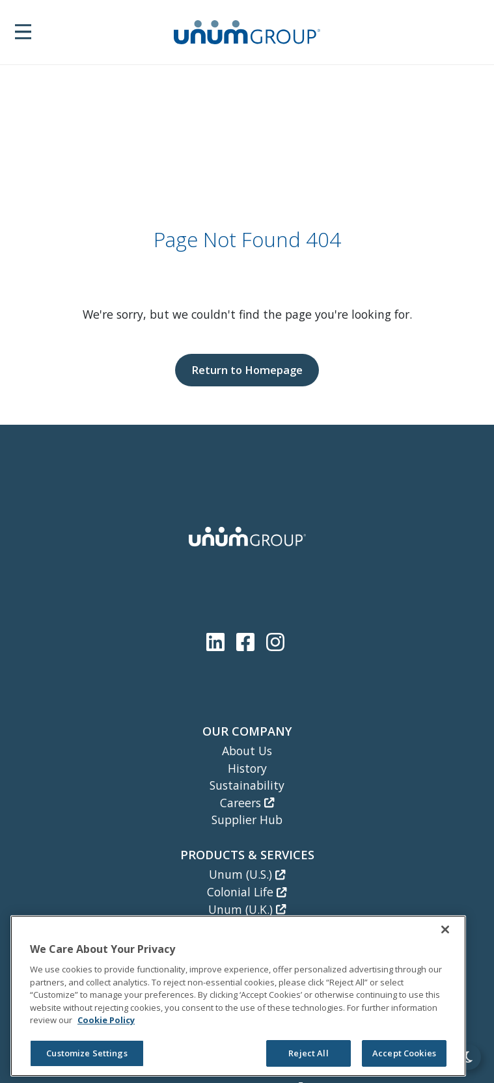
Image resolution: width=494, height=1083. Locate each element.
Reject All (308, 1053)
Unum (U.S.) (247, 874)
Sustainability (247, 785)
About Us (247, 750)
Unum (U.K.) (247, 909)
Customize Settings (86, 1053)
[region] (238, 995)
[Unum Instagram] (275, 642)
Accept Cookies (404, 1053)
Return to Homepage (247, 369)
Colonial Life (246, 892)
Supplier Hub (247, 819)
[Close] (445, 929)
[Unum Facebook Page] (248, 642)
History (247, 768)
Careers (247, 802)
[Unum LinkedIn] (218, 642)
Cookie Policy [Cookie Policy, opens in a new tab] (106, 1020)
